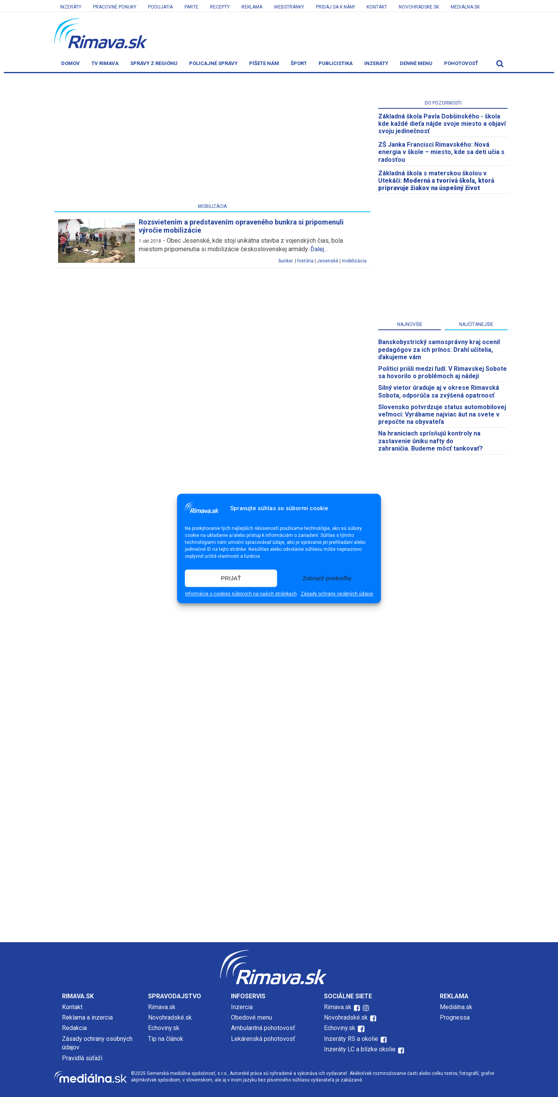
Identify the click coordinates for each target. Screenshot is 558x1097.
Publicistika (336, 63)
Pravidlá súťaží (82, 1058)
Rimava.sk (162, 1007)
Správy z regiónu (153, 63)
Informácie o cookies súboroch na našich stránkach (241, 594)
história (305, 261)
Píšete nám (264, 63)
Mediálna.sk (465, 7)
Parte (191, 7)
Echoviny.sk (163, 1028)
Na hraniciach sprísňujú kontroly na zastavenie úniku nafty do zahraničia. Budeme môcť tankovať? (430, 441)
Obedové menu (251, 1017)
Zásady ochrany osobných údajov (337, 594)
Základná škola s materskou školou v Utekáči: (436, 181)
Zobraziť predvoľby (327, 578)
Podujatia (160, 7)
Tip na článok (165, 1038)
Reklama (251, 7)
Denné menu (416, 63)
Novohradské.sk (170, 1017)
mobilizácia (354, 261)
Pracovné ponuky (114, 7)
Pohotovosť (461, 63)
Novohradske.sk (419, 7)
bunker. (286, 261)
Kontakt (377, 7)
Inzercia (242, 1007)
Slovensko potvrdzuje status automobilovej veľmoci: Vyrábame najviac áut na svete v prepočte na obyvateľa (442, 414)
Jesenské (327, 261)
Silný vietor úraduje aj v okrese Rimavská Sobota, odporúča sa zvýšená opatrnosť (438, 391)
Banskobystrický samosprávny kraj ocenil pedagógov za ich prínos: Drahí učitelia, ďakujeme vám (439, 349)
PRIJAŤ (231, 578)
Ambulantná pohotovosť (264, 1028)
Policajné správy (213, 63)
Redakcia (74, 1028)
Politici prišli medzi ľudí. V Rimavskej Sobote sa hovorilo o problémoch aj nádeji (442, 372)
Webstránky (289, 7)
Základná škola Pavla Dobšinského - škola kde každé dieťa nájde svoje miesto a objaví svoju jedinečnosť (442, 124)
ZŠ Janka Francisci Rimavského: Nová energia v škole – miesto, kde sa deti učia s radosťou (441, 152)
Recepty (220, 7)
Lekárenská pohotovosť (264, 1038)
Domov (70, 63)
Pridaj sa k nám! (335, 7)
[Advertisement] (212, 140)
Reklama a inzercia (87, 1017)
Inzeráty (70, 7)
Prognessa (455, 1017)
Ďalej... (318, 249)
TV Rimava (105, 63)
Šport (299, 63)
